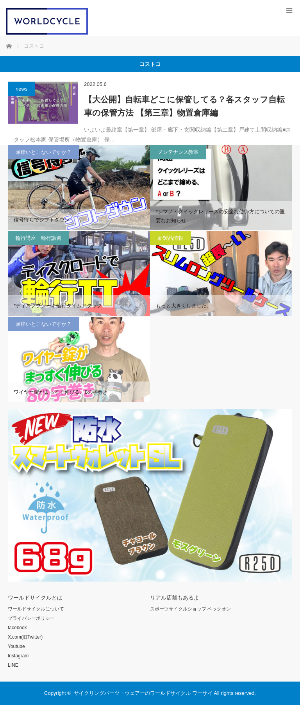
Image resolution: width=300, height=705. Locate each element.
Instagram (18, 656)
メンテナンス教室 (178, 152)
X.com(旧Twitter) (25, 637)
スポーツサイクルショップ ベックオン (190, 609)
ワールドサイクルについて (36, 609)
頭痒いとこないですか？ (43, 152)
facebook (17, 627)
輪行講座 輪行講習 (38, 238)
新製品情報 (170, 238)
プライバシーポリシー (31, 618)
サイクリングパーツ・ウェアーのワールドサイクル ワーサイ (143, 693)
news (21, 89)
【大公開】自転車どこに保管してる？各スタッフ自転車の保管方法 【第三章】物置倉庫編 (184, 106)
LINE (13, 665)
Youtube (16, 646)
